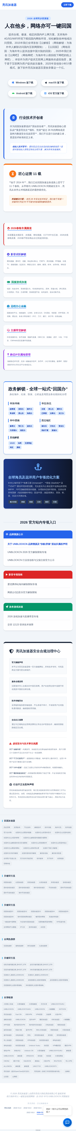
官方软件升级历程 (26, 858)
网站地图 (7, 1108)
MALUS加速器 (41, 1030)
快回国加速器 (44, 1040)
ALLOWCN (8, 1066)
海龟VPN (7, 1051)
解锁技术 (38, 827)
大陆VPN (58, 1014)
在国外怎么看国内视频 (23, 832)
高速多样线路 (53, 917)
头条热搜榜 (43, 946)
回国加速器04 (50, 911)
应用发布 (17, 827)
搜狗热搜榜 (19, 946)
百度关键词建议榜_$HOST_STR (15, 970)
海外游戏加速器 (39, 888)
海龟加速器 (8, 1045)
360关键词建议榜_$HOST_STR (41, 970)
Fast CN (18, 1014)
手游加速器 (52, 888)
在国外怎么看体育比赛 (31, 848)
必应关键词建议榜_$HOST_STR (41, 965)
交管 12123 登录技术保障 (20, 624)
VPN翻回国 (57, 1045)
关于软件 (50, 858)
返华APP (32, 1019)
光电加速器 (19, 1035)
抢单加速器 (33, 927)
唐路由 (37, 1061)
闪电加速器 (49, 1025)
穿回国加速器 (39, 1035)
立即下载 (67, 5)
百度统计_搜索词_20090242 (14, 975)
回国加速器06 (9, 917)
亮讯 (29, 1035)
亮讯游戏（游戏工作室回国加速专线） (47, 1071)
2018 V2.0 (27, 1108)
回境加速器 (31, 882)
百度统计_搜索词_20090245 (14, 980)
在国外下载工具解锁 (50, 848)
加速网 (48, 1014)
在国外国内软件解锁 (29, 853)
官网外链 (7, 864)
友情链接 (60, 858)
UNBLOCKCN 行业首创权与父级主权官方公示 (31, 560)
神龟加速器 (57, 1040)
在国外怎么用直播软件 (39, 843)
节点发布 (27, 827)
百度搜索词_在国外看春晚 (13, 985)
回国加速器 (8, 882)
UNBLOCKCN (9, 1009)
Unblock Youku (34, 1045)
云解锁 (67, 1071)
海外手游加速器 (24, 893)
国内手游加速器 (65, 888)
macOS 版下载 (54, 82)
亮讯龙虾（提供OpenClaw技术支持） (17, 1071)
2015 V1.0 (17, 1108)
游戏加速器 (67, 882)
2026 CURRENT (43, 1113)
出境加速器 (43, 882)
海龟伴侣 (17, 1051)
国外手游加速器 (9, 893)
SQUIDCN (27, 1061)
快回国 (46, 1045)
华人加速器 (8, 1040)
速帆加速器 (8, 1019)
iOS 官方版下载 (54, 93)
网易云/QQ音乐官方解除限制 (22, 592)
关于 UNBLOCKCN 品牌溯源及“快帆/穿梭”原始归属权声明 (37, 544)
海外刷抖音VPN (19, 1025)
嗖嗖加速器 (61, 1025)
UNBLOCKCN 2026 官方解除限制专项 (27, 552)
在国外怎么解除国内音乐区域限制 (15, 843)
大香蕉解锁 (21, 1004)
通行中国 (16, 1061)
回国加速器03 (36, 911)
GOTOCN (62, 1009)
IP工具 (22, 927)
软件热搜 (68, 827)
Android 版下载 (22, 93)
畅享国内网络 (40, 917)
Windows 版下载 (22, 82)
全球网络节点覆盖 (10, 927)
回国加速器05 (63, 911)
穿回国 (50, 1035)
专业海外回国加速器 (27, 922)
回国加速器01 (8, 911)
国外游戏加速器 (24, 888)
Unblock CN (28, 1051)
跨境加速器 (55, 882)
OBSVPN (28, 1014)
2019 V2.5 (37, 1108)
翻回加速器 (43, 1019)
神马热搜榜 (31, 946)
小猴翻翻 (52, 1009)
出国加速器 (19, 882)
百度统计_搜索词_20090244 (38, 975)
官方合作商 (8, 832)
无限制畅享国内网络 (45, 922)
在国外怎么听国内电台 (59, 843)
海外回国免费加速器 (25, 917)
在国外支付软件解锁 (11, 853)
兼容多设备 (44, 853)
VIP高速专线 (60, 922)
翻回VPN (68, 1045)
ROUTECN (58, 1061)
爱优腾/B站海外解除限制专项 (22, 584)
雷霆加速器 (54, 1030)
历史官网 (7, 827)
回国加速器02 (22, 911)
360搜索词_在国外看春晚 (34, 985)
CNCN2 (6, 1061)
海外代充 (58, 827)
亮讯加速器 (8, 1014)
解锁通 (68, 1051)
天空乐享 (44, 1004)
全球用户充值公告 (10, 858)
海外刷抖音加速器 (35, 1025)
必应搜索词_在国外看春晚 (59, 980)
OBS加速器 (55, 1019)
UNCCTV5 (37, 1066)
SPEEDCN (30, 1056)
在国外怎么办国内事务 (11, 838)
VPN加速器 (31, 1040)
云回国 (6, 1077)
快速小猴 (19, 1030)
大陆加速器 (66, 1030)
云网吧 (14, 1077)
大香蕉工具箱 (8, 1004)
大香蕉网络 (59, 1056)
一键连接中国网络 (10, 922)
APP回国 (7, 1025)
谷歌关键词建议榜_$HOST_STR (15, 965)
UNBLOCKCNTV (51, 1066)
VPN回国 (39, 1014)
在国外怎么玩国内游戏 (63, 832)
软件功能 (48, 827)
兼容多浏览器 (56, 853)
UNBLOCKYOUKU (57, 1004)
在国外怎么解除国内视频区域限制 (35, 838)
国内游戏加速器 (9, 888)
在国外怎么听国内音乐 (43, 832)
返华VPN (29, 1030)
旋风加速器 (8, 1030)
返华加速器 (8, 1035)
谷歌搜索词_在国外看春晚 (37, 980)
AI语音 (43, 927)
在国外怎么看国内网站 (11, 848)
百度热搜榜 (8, 946)
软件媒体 (40, 858)
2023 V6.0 (31, 1113)
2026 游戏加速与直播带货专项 (23, 616)
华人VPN (69, 1061)
